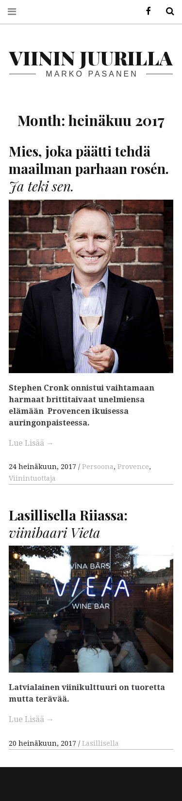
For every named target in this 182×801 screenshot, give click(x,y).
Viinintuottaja (32, 478)
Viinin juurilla (91, 57)
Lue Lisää (31, 443)
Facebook (145, 11)
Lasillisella (100, 744)
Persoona (98, 467)
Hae (166, 11)
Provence (133, 467)
